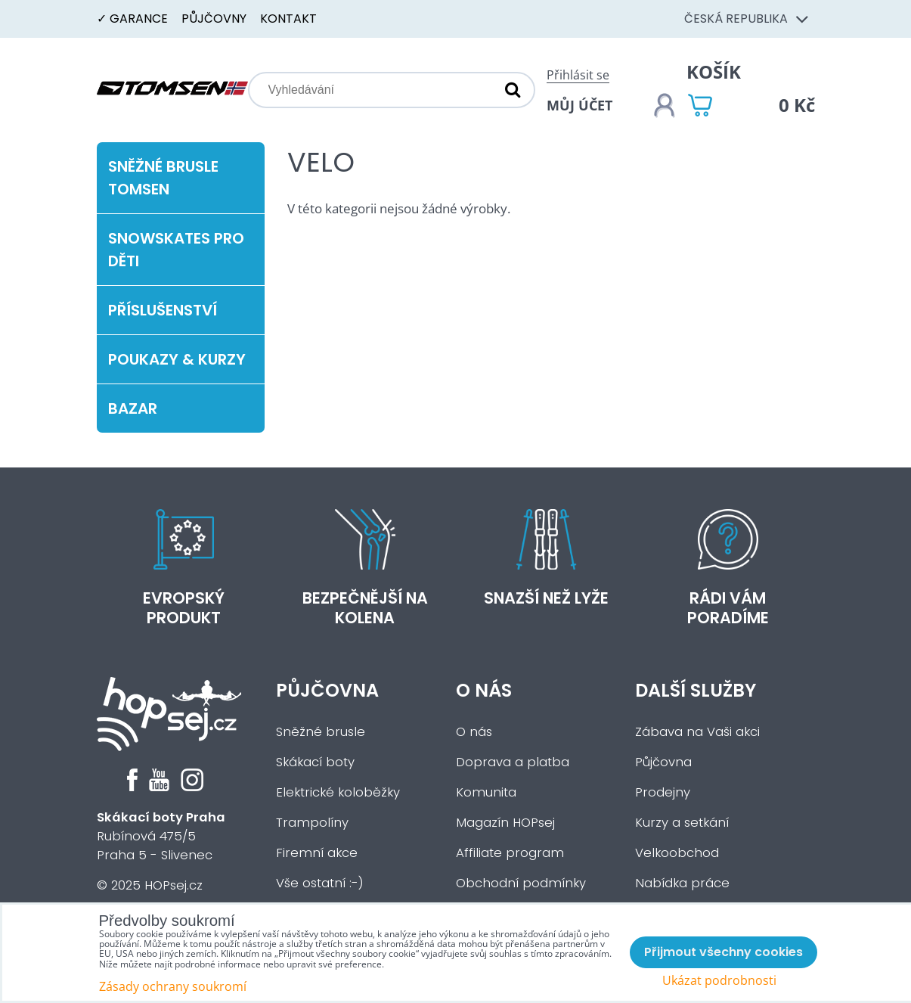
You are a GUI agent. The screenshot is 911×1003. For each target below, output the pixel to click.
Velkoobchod (677, 853)
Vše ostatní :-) (320, 883)
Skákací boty (315, 762)
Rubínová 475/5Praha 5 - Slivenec (161, 836)
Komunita (486, 792)
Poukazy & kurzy (177, 359)
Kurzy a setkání (682, 822)
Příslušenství (162, 310)
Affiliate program (510, 853)
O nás (484, 690)
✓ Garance (132, 18)
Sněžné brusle (320, 732)
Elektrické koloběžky (338, 792)
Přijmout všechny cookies (723, 952)
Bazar (132, 408)
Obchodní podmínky (521, 883)
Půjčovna (327, 690)
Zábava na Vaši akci (697, 732)
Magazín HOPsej (505, 822)
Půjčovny (213, 18)
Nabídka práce (682, 883)
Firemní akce (317, 853)
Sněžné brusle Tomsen (163, 178)
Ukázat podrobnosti (719, 980)
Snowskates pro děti (176, 250)
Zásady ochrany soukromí (172, 986)
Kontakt (288, 18)
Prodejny (662, 792)
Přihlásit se (578, 75)
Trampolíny (312, 822)
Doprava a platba (512, 762)
